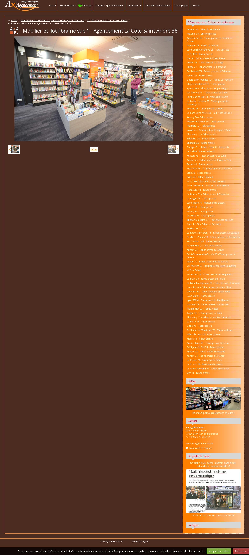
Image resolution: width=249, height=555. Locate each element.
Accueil (52, 5)
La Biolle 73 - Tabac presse (201, 321)
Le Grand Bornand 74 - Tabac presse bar (208, 368)
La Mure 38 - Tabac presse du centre (206, 278)
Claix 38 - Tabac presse (199, 172)
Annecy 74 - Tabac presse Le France (205, 355)
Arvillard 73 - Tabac (197, 228)
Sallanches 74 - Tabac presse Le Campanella (210, 274)
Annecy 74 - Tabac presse (200, 117)
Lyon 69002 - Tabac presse (201, 295)
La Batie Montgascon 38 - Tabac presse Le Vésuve (213, 282)
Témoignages (181, 5)
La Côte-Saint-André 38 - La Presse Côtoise (107, 20)
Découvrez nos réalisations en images (211, 22)
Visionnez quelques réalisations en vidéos (213, 412)
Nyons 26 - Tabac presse (200, 75)
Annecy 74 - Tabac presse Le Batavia (206, 351)
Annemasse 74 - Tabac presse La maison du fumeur (210, 39)
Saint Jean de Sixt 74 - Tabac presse (205, 347)
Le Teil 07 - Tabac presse (200, 53)
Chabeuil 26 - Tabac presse (201, 142)
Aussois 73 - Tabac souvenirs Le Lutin (206, 155)
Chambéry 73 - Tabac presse (201, 134)
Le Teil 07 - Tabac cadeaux (201, 151)
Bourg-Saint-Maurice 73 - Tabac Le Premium (210, 79)
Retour (93, 149)
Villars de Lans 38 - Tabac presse (204, 334)
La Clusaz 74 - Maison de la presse (205, 364)
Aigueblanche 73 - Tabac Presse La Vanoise (209, 168)
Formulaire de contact (199, 448)
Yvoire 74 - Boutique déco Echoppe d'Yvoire (209, 129)
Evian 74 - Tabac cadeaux (200, 177)
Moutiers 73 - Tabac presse (201, 125)
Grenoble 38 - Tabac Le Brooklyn (204, 224)
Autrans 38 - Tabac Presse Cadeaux (205, 108)
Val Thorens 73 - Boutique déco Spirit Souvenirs (211, 265)
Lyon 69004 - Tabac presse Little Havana (208, 300)
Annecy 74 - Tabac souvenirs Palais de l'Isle (209, 159)
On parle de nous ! (199, 456)
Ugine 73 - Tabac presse (199, 325)
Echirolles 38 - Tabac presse (201, 138)
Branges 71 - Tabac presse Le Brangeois (208, 147)
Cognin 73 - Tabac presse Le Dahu (204, 312)
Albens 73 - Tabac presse (200, 338)
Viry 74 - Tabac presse (198, 372)
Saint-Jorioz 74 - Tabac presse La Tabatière (209, 71)
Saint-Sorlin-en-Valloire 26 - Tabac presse (208, 49)
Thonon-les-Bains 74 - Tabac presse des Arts (210, 219)
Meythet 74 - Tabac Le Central (202, 45)
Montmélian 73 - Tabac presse (202, 308)
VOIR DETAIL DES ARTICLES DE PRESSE (213, 493)
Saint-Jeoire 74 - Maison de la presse (206, 202)
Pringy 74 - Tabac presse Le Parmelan (206, 66)
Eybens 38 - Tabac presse (200, 207)
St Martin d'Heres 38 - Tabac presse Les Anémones (213, 236)
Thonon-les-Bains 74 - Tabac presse (205, 121)
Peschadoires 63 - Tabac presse (203, 241)
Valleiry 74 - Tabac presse (200, 211)
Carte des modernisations (158, 5)
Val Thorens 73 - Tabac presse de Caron (207, 92)
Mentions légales (140, 541)
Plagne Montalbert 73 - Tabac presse (206, 83)
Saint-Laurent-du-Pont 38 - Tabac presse (208, 185)
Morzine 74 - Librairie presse (201, 33)
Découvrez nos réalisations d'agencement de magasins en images (52, 20)
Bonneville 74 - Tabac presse (202, 189)
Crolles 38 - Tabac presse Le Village (205, 62)
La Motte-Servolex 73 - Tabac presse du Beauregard (207, 103)
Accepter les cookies (218, 551)
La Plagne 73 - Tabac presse (201, 198)
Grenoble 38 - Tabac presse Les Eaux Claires (210, 287)
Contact (196, 5)
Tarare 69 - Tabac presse (200, 164)
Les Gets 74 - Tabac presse (201, 215)
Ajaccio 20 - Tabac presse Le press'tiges (207, 88)
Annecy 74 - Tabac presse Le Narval (205, 249)
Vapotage (87, 5)
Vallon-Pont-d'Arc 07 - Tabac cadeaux (206, 181)
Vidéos (192, 381)
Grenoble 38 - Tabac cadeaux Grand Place (208, 291)
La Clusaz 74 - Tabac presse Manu (204, 360)
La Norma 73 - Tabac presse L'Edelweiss (208, 194)
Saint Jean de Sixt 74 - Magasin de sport (207, 96)
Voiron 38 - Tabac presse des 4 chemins (207, 261)
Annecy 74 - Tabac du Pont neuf (203, 29)
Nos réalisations (68, 5)
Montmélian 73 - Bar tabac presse (204, 245)
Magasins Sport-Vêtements (109, 5)
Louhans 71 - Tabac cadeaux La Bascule (208, 304)
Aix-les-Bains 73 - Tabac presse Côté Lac (208, 342)
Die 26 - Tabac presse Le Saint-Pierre (206, 58)
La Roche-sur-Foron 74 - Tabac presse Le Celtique (213, 232)
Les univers (132, 5)
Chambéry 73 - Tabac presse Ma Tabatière (209, 317)
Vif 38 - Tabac (194, 270)
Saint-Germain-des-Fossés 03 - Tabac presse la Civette (211, 256)
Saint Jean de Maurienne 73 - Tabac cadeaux (210, 330)
